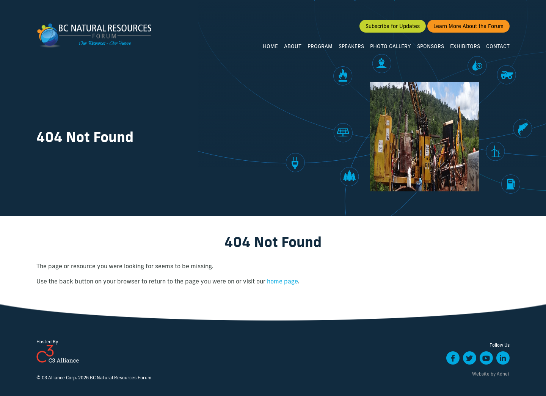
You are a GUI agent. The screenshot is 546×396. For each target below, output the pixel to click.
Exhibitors (465, 48)
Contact (498, 48)
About (292, 48)
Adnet (503, 374)
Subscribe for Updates (393, 28)
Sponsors (430, 48)
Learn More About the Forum (468, 28)
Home (270, 48)
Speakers (351, 48)
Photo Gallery (390, 48)
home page (282, 281)
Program (320, 48)
